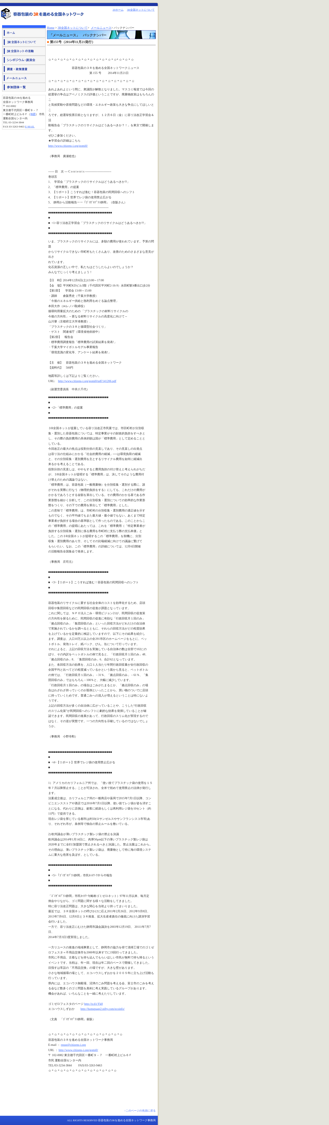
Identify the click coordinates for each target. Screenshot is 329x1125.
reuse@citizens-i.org (73, 1044)
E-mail (30, 126)
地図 (33, 114)
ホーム (24, 32)
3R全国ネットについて (141, 9)
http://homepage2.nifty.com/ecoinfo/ (103, 1009)
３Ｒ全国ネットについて (24, 41)
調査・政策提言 (24, 68)
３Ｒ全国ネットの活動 (24, 50)
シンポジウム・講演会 (24, 59)
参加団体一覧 (24, 86)
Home (50, 27)
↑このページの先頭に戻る (140, 1110)
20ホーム (118, 9)
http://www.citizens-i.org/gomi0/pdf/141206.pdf (87, 381)
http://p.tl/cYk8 (93, 1003)
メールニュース (101, 27)
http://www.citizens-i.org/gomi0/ (68, 145)
